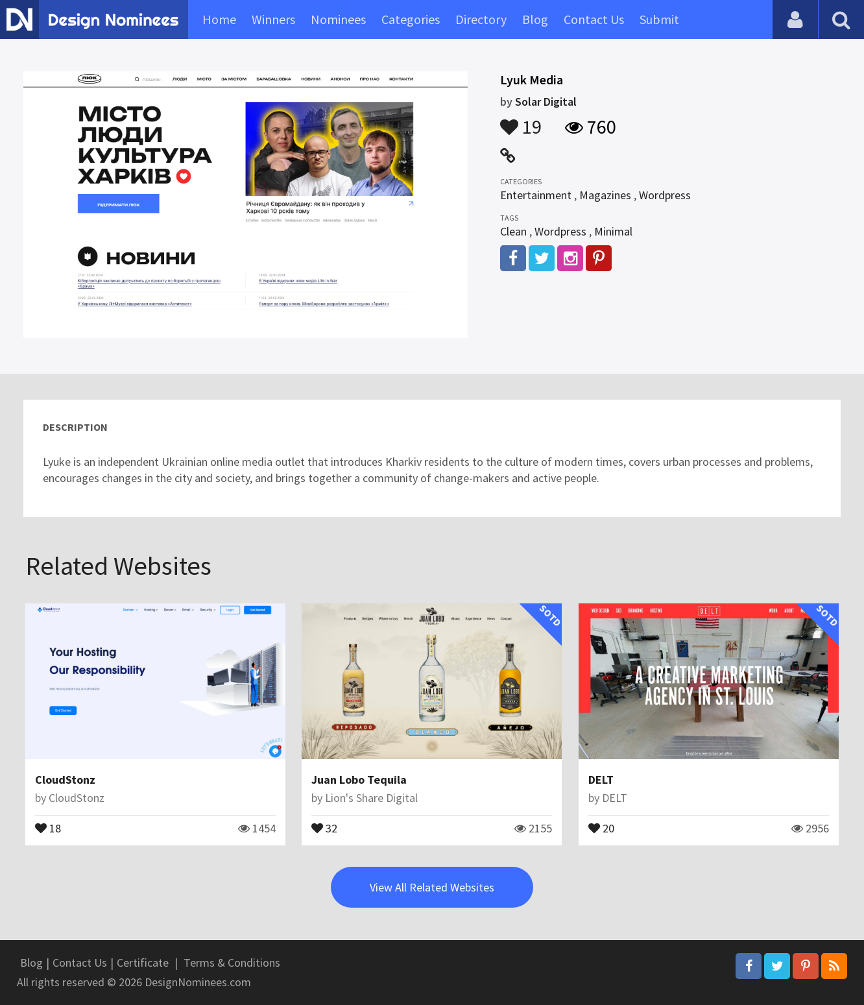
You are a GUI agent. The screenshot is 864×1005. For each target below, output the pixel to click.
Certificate (143, 962)
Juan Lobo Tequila (359, 779)
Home (219, 19)
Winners (273, 19)
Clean (513, 231)
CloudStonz (65, 779)
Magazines (605, 195)
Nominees (338, 19)
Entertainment (535, 195)
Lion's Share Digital (371, 797)
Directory (481, 19)
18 (48, 827)
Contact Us (594, 19)
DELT (601, 779)
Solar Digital (546, 101)
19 (521, 120)
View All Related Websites (432, 887)
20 (601, 827)
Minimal (613, 231)
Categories (410, 19)
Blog (535, 19)
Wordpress (665, 195)
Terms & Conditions (232, 962)
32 (324, 827)
